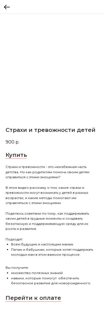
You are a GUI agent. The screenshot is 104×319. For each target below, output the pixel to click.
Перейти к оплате (33, 298)
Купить (16, 155)
